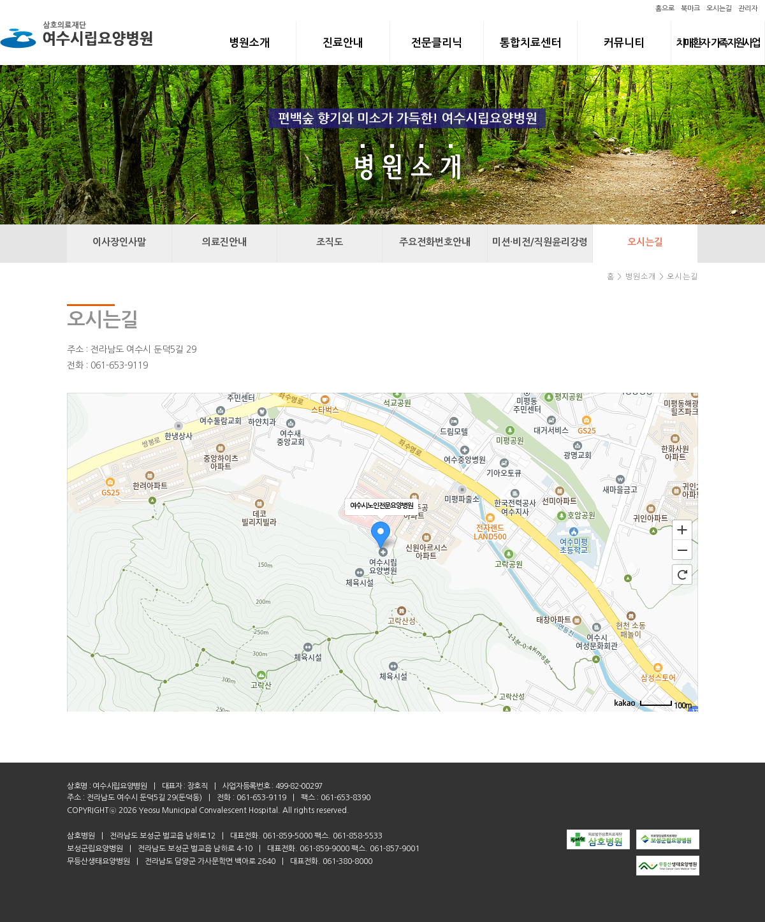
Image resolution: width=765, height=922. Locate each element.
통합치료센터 (530, 43)
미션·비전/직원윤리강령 (540, 242)
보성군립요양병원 (95, 848)
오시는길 (719, 8)
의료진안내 (224, 242)
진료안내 (343, 43)
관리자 (747, 8)
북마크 (690, 8)
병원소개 (249, 43)
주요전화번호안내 (434, 242)
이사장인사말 (119, 242)
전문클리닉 (436, 43)
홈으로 (664, 8)
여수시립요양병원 (119, 786)
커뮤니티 (624, 43)
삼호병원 (81, 836)
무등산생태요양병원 (98, 861)
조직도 (329, 242)
